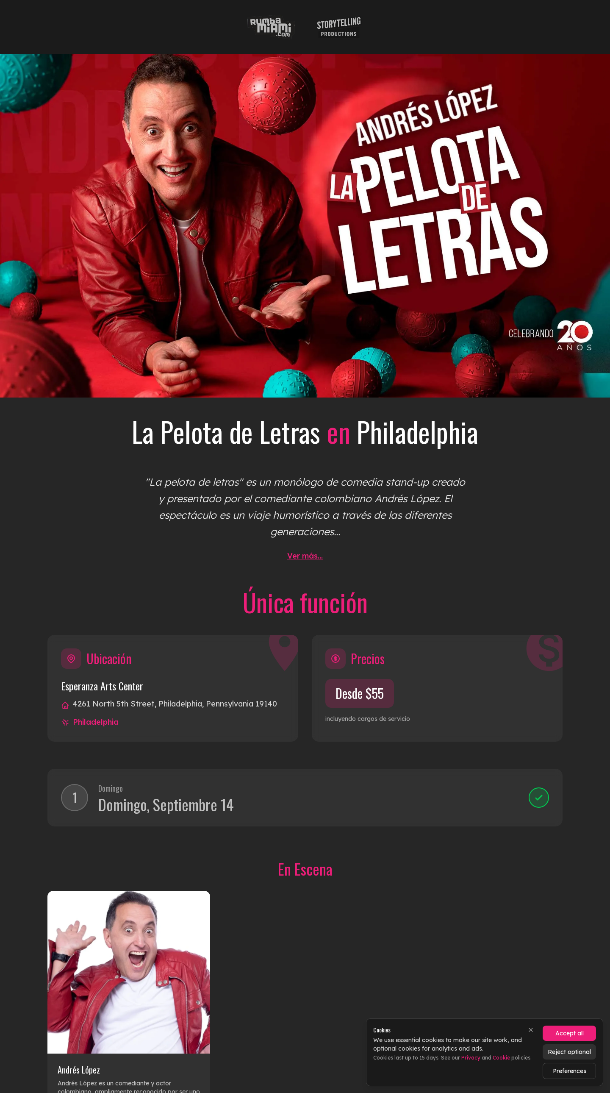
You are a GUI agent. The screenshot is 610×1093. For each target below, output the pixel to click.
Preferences (569, 1071)
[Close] (530, 1029)
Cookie (501, 1057)
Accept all (569, 1033)
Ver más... (305, 556)
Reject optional (569, 1052)
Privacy (470, 1057)
